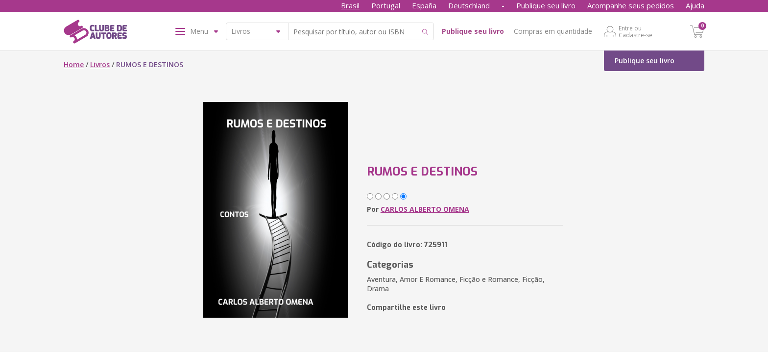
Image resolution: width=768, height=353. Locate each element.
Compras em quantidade (553, 31)
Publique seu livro (546, 5)
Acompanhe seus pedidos (630, 5)
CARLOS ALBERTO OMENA (425, 209)
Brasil (350, 5)
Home (74, 64)
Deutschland (469, 5)
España (424, 5)
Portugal (385, 5)
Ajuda (695, 5)
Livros (100, 64)
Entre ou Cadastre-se (635, 31)
